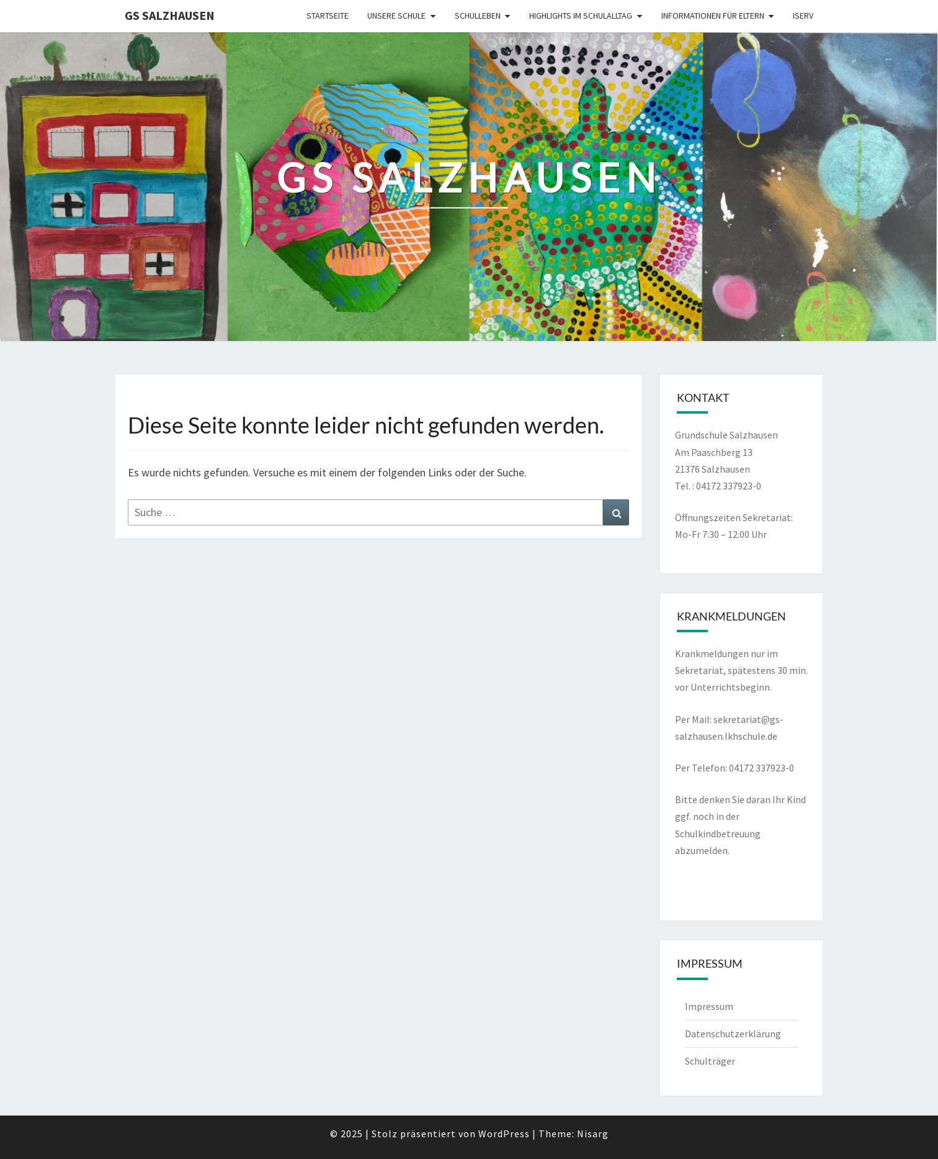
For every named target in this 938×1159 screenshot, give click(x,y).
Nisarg (593, 1133)
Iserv (803, 15)
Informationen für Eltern (712, 15)
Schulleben (478, 15)
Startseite (327, 15)
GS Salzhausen (170, 15)
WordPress (504, 1133)
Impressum (709, 1006)
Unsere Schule (396, 15)
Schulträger (710, 1061)
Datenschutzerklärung (733, 1033)
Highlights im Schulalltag (580, 15)
